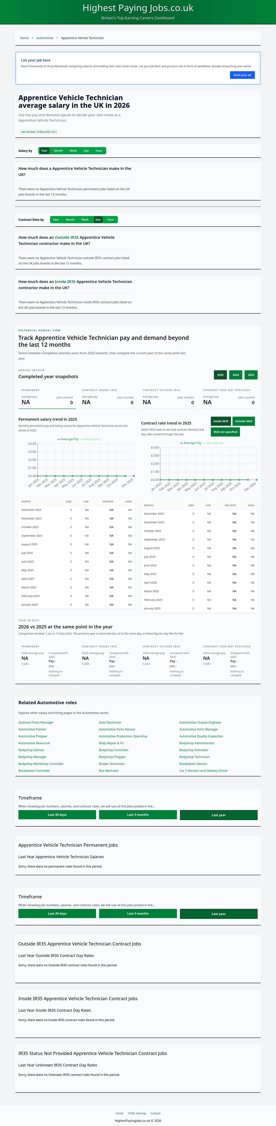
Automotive (45, 38)
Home (24, 38)
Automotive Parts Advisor (117, 729)
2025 (220, 375)
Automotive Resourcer (34, 743)
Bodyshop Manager (32, 757)
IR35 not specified (225, 432)
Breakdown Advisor (193, 764)
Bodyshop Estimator (194, 750)
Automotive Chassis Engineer (200, 722)
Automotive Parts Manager (198, 729)
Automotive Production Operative (123, 736)
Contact (155, 1113)
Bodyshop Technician (194, 757)
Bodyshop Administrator (196, 743)
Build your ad (242, 75)
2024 (236, 375)
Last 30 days (57, 815)
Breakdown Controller (34, 771)
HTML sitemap (137, 1113)
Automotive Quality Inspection (201, 736)
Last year (219, 815)
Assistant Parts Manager (35, 722)
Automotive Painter (32, 729)
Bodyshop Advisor (31, 750)
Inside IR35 (221, 421)
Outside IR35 (243, 421)
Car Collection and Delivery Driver (203, 771)
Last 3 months (138, 815)
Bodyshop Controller (114, 750)
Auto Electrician (110, 722)
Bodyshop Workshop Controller (40, 764)
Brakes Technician (112, 764)
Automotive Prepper (33, 736)
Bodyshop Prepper (112, 757)
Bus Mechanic (109, 771)
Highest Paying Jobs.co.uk (137, 7)
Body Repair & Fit (111, 743)
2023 (251, 375)
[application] (76, 464)
